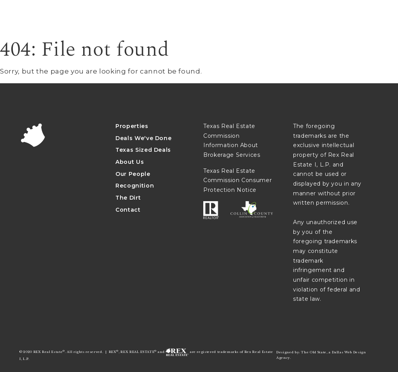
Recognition (134, 185)
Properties (131, 126)
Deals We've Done (143, 138)
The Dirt (128, 197)
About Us (129, 161)
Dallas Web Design (349, 352)
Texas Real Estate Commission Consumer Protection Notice (237, 180)
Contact (128, 209)
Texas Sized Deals (143, 149)
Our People (132, 173)
